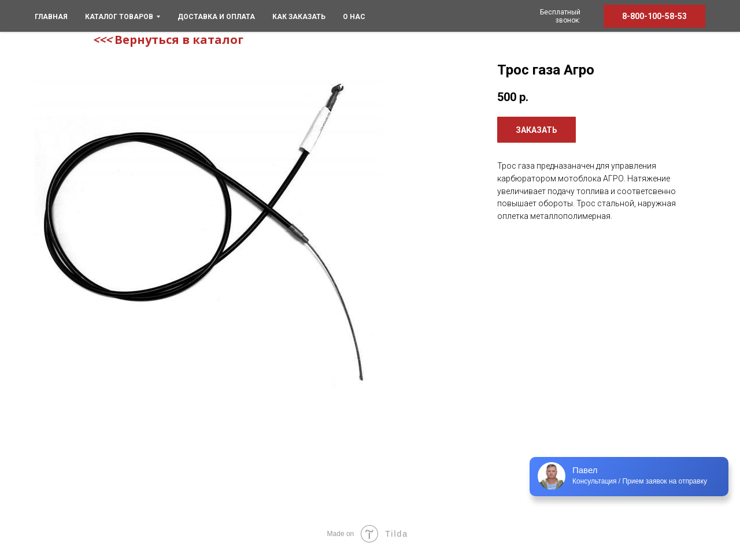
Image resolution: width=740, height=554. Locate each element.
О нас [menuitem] (354, 17)
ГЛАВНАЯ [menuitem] (51, 17)
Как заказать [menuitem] (298, 17)
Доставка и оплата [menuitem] (216, 17)
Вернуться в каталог (178, 39)
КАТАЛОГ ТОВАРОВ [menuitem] (122, 17)
